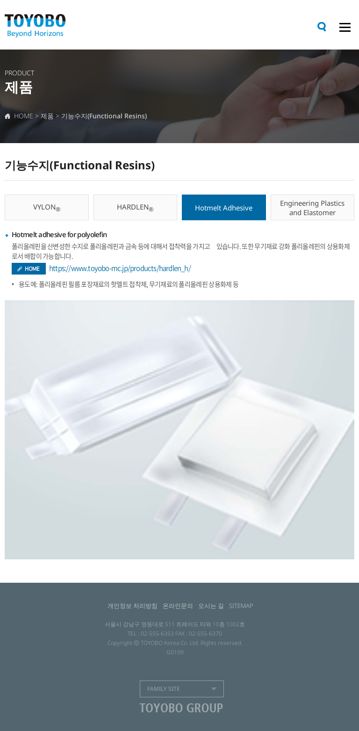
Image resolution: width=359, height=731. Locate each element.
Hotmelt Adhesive (223, 207)
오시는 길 (211, 605)
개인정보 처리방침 (133, 605)
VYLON (46, 207)
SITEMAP (241, 605)
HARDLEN (135, 207)
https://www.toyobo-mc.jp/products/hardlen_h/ (120, 268)
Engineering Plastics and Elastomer (312, 207)
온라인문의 (178, 605)
